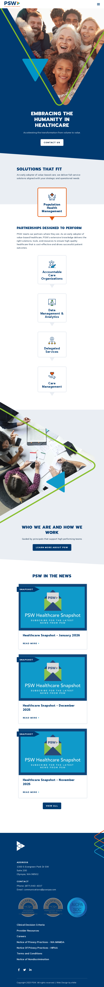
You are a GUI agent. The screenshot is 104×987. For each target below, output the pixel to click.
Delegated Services (52, 345)
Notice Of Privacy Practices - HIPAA (37, 947)
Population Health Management (52, 203)
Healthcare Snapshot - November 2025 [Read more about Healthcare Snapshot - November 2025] (49, 782)
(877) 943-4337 (33, 885)
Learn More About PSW (52, 547)
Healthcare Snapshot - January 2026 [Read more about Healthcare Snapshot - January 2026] (51, 635)
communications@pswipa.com (40, 889)
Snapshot (26, 589)
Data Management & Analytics (52, 309)
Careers (21, 936)
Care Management (52, 380)
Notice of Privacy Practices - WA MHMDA (40, 942)
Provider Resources (28, 930)
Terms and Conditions (29, 953)
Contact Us (52, 142)
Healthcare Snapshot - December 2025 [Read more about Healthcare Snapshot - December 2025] (49, 707)
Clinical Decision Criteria (31, 924)
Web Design (62, 982)
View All (52, 806)
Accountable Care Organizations (52, 270)
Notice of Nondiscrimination (33, 959)
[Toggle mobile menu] (98, 4)
